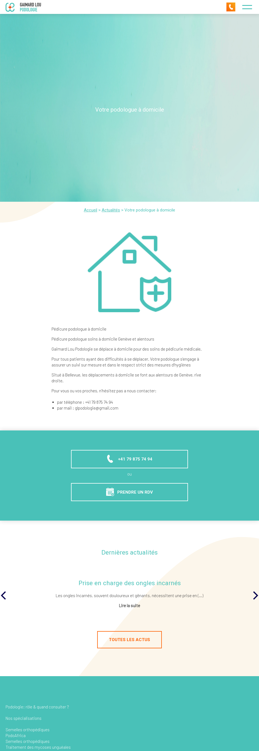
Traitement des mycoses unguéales (38, 747)
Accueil (90, 210)
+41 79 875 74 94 (129, 459)
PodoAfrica (16, 735)
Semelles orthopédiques (28, 729)
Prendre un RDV (129, 492)
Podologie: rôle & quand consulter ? (37, 706)
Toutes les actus (129, 639)
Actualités (111, 210)
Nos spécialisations (23, 718)
